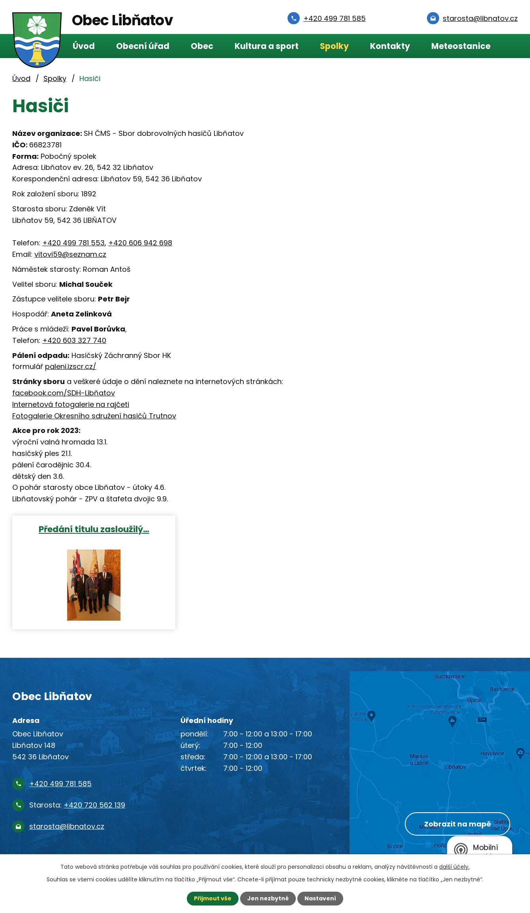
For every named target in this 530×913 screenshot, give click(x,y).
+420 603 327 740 (74, 340)
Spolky (334, 46)
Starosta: (77, 805)
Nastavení (320, 898)
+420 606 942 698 (140, 243)
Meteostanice (461, 46)
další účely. (454, 867)
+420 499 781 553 (73, 243)
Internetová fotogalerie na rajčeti (70, 404)
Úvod (84, 46)
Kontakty (390, 46)
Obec (202, 46)
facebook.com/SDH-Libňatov (63, 393)
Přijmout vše (212, 898)
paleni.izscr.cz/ (70, 366)
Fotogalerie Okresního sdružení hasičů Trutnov (94, 416)
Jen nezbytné (268, 898)
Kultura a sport (267, 46)
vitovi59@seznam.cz (70, 254)
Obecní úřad (142, 46)
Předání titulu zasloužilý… (94, 529)
